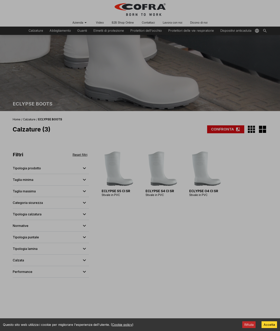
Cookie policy (122, 325)
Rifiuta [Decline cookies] (249, 325)
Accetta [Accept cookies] (269, 325)
